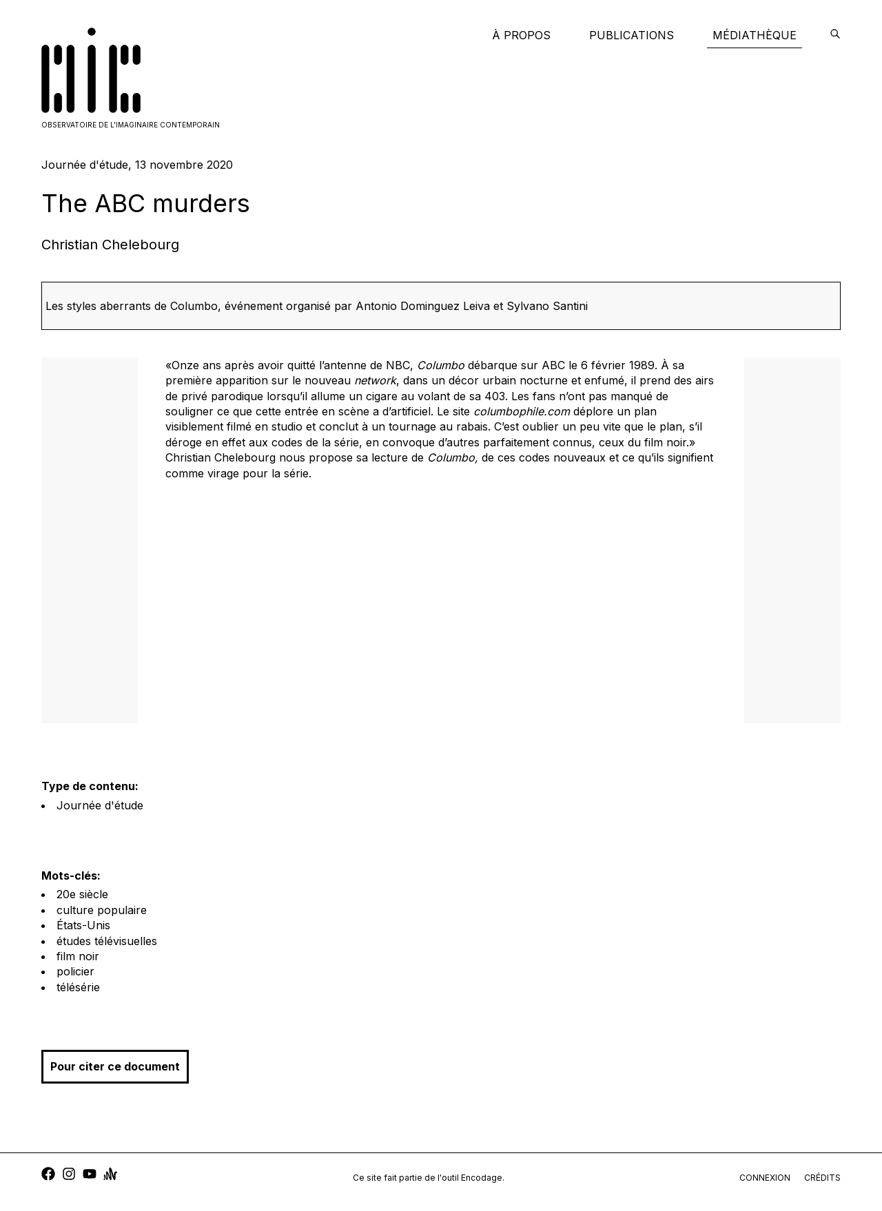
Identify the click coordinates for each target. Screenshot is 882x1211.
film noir (78, 956)
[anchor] (110, 1175)
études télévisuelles (107, 941)
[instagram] (69, 1175)
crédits (822, 1177)
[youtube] (89, 1175)
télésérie (78, 987)
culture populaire (102, 910)
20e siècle (82, 894)
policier (75, 971)
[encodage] (835, 35)
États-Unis (83, 925)
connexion (764, 1177)
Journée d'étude (100, 805)
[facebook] (48, 1175)
